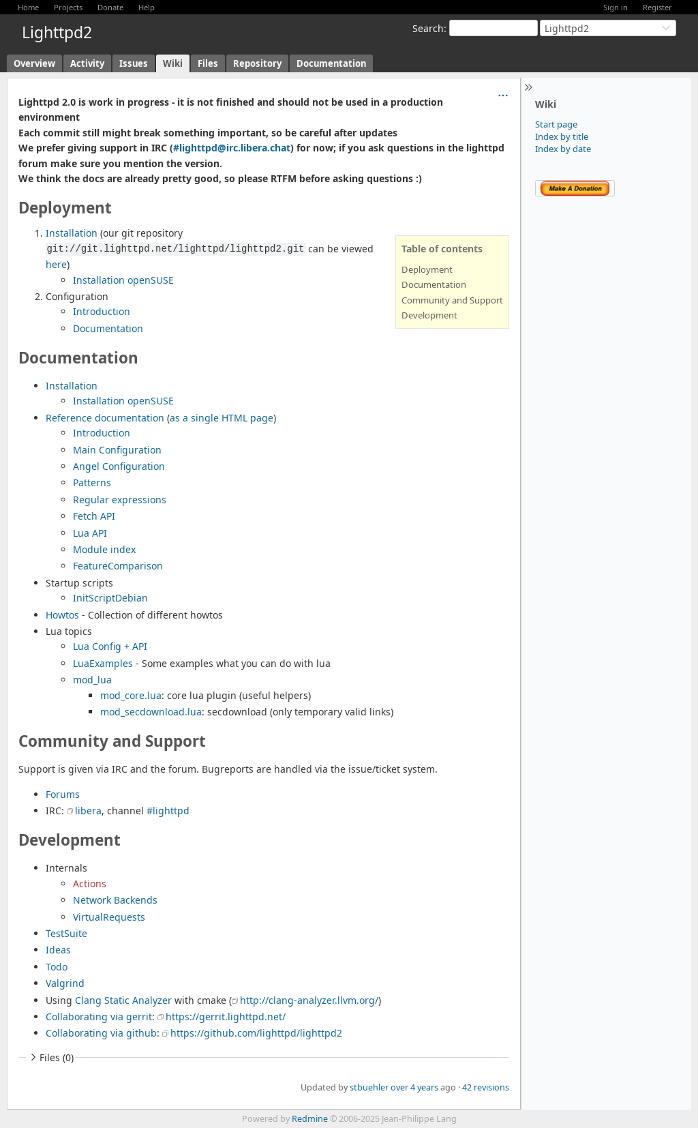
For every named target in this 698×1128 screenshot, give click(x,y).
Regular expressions (119, 499)
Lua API (90, 532)
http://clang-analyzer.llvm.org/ (309, 1000)
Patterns (92, 482)
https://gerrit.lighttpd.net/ (226, 1016)
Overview (34, 63)
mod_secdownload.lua (151, 711)
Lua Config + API (110, 646)
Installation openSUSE (123, 279)
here (56, 264)
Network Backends (115, 899)
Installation (71, 232)
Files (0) (50, 1057)
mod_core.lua (131, 695)
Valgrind (65, 983)
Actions (89, 883)
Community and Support (452, 300)
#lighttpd (168, 810)
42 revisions (485, 1087)
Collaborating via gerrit (99, 1016)
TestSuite (66, 933)
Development (429, 315)
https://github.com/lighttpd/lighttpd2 (256, 1032)
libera (88, 810)
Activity (87, 63)
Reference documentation (105, 417)
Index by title (561, 136)
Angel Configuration (119, 466)
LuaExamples (103, 663)
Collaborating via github (101, 1032)
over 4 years (414, 1087)
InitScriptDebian (110, 597)
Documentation (331, 63)
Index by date (563, 149)
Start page (556, 124)
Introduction (101, 311)
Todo (56, 966)
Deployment (427, 269)
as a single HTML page (221, 417)
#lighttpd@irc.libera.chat (231, 147)
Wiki (173, 63)
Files (208, 63)
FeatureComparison (118, 565)
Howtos (62, 614)
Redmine (310, 1119)
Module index (104, 549)
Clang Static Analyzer (123, 1000)
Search (428, 28)
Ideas (58, 949)
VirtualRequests (109, 916)
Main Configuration (117, 449)
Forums (63, 794)
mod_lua (92, 679)
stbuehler (369, 1087)
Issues (133, 63)
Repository (257, 63)
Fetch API (94, 515)
